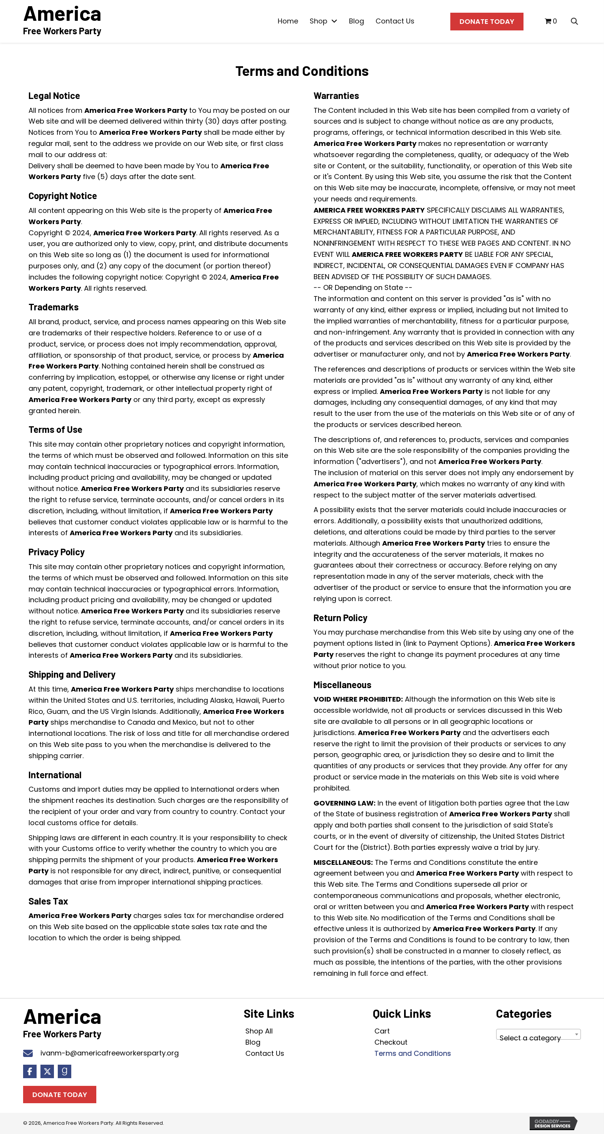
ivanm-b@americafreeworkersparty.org (109, 1053)
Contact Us (264, 1053)
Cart (382, 1031)
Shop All (259, 1031)
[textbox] (539, 1038)
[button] (30, 1071)
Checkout (391, 1042)
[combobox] (538, 1034)
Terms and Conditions (412, 1053)
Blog (252, 1042)
